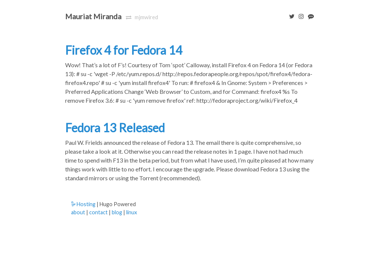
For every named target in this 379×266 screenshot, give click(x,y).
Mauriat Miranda (93, 16)
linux (131, 212)
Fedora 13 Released (115, 127)
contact (98, 212)
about (78, 212)
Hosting (83, 204)
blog (117, 212)
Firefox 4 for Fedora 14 (123, 50)
